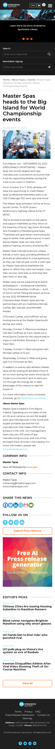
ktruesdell (32, 467)
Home (6, 79)
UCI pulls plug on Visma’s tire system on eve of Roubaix (23, 651)
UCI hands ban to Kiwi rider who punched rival (25, 636)
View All (27, 683)
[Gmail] (25, 505)
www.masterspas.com (15, 486)
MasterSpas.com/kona (33, 398)
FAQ (37, 711)
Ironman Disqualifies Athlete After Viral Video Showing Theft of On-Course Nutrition (27, 666)
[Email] (31, 505)
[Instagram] (20, 505)
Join (33, 5)
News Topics (19, 79)
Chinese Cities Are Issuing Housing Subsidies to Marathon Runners (27, 608)
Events (31, 79)
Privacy (28, 711)
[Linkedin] (15, 505)
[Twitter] (10, 505)
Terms (18, 711)
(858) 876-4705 (39, 725)
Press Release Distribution (19, 715)
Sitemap (27, 718)
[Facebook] (5, 505)
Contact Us (43, 715)
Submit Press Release (27, 530)
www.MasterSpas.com (15, 449)
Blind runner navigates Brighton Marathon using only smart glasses (27, 622)
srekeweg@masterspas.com (19, 483)
